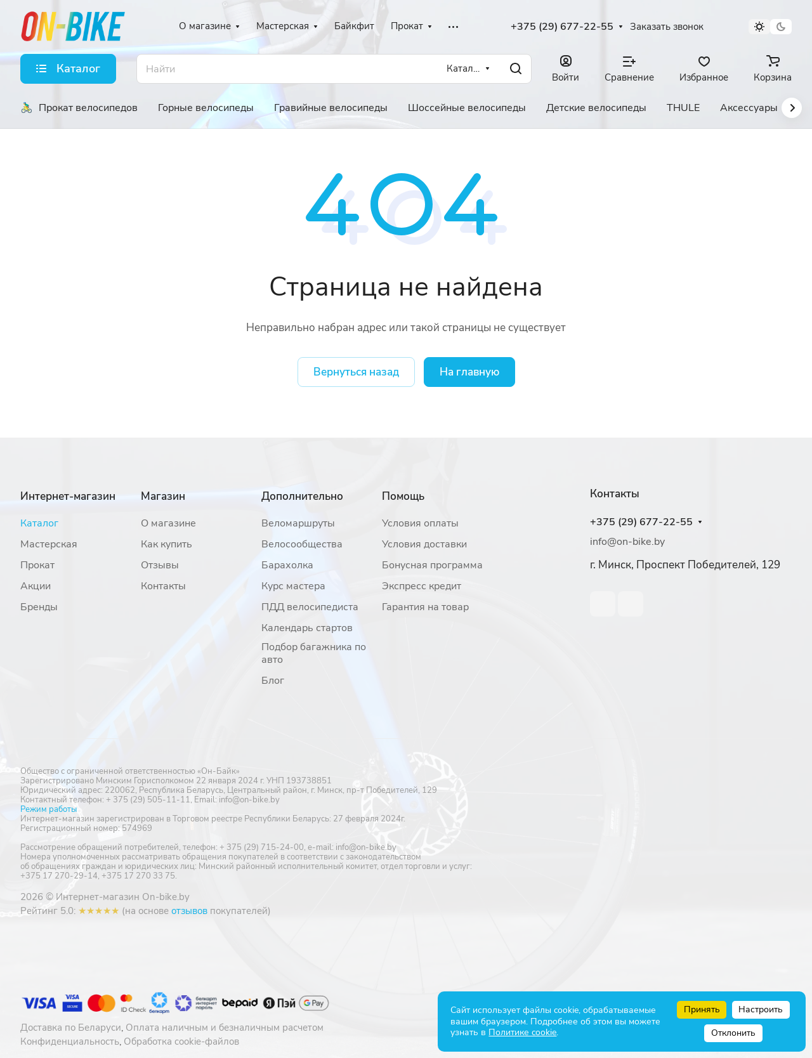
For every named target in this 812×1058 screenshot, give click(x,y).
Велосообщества (302, 544)
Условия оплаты (420, 523)
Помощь (403, 496)
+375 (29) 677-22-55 (562, 27)
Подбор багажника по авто (313, 653)
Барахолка (287, 565)
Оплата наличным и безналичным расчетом (225, 1027)
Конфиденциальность (69, 1041)
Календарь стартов (307, 628)
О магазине (168, 523)
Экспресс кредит (421, 586)
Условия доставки (424, 544)
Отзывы (160, 565)
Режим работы (48, 809)
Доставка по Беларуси (70, 1027)
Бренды (39, 607)
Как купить (166, 544)
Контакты (163, 586)
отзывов (189, 911)
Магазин (163, 496)
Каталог (39, 523)
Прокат (37, 565)
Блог (272, 681)
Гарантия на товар (425, 607)
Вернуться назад (356, 372)
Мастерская (48, 544)
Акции (35, 586)
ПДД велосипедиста (309, 607)
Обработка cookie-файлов (181, 1041)
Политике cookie (522, 1032)
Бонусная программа (432, 565)
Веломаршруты (298, 523)
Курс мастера (293, 586)
